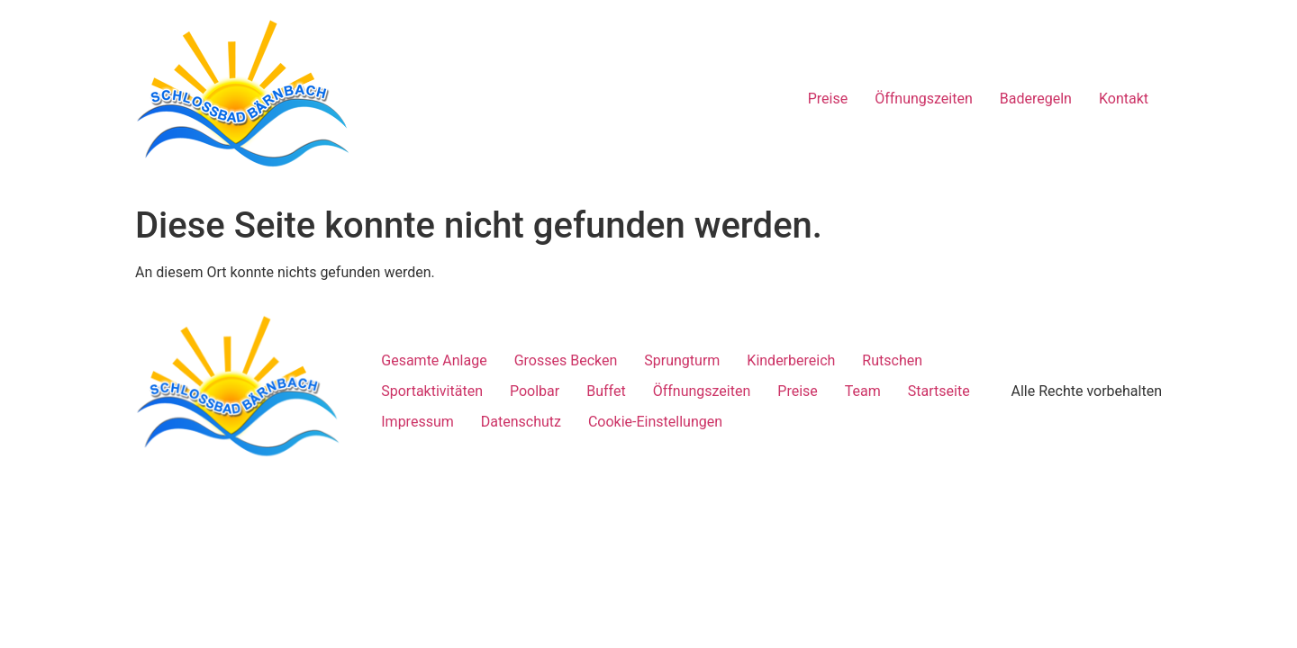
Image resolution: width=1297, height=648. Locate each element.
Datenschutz (521, 421)
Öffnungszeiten (924, 98)
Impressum (417, 421)
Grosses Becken (566, 360)
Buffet (605, 391)
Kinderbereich (791, 360)
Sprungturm (682, 360)
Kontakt (1123, 98)
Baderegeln (1036, 98)
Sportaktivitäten (432, 391)
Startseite (939, 391)
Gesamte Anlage (433, 360)
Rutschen (892, 360)
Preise (828, 98)
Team (863, 391)
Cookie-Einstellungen (655, 421)
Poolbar (534, 391)
